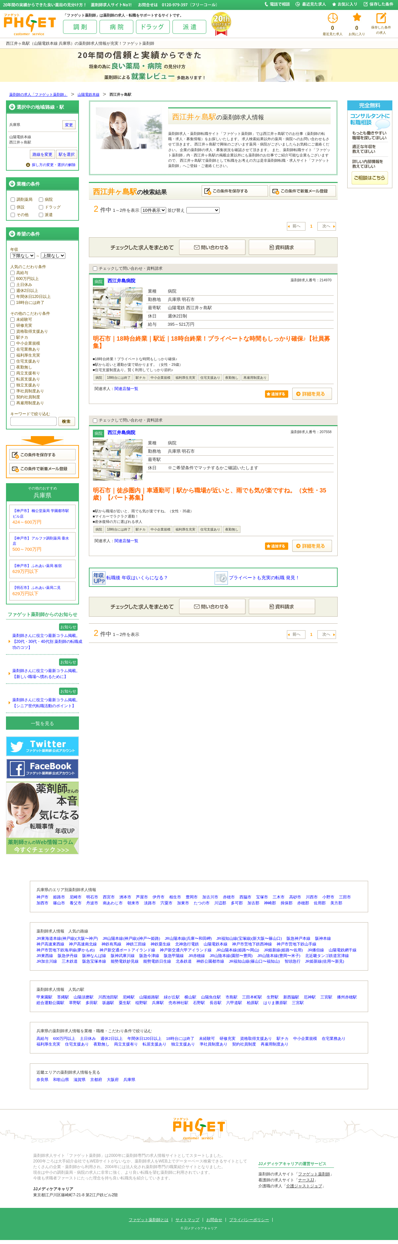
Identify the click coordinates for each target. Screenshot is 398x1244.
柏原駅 (253, 1003)
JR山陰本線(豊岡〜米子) (278, 956)
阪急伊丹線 (68, 956)
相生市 (175, 897)
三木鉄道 (70, 961)
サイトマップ (187, 1219)
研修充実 (21, 325)
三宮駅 (326, 997)
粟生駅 (125, 1003)
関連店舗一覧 (126, 388)
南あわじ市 (113, 903)
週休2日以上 (24, 290)
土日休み (21, 284)
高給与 (19, 272)
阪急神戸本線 (298, 938)
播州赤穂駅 (347, 997)
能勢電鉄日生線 (157, 961)
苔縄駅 (63, 997)
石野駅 (199, 1003)
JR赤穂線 (196, 956)
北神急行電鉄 (187, 944)
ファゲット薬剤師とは (148, 1219)
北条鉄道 (184, 961)
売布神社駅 (178, 1003)
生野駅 (273, 997)
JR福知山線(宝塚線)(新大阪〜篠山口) (249, 938)
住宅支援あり (25, 361)
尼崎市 (76, 897)
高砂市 (295, 897)
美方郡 (336, 903)
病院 (46, 199)
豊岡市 (192, 897)
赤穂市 (229, 897)
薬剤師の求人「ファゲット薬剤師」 (38, 94)
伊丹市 (159, 897)
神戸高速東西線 (50, 944)
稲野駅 (141, 1003)
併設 (18, 207)
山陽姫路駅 (149, 997)
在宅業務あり (25, 349)
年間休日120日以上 (30, 296)
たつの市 (202, 903)
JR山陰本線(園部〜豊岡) (231, 956)
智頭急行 (292, 961)
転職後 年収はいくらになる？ (130, 577)
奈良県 (42, 1080)
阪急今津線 (149, 956)
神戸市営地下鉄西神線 (252, 944)
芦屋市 (142, 897)
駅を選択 (67, 154)
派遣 (46, 214)
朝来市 (133, 903)
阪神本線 (323, 938)
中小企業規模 (25, 343)
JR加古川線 (46, 961)
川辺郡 (220, 903)
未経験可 (21, 319)
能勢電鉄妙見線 (125, 961)
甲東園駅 (44, 997)
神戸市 (42, 897)
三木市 (279, 897)
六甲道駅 (234, 1003)
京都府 (96, 1080)
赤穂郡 (303, 903)
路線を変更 (42, 154)
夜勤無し (21, 367)
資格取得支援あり (29, 331)
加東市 (183, 903)
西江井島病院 (121, 280)
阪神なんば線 (94, 956)
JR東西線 (44, 956)
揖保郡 (287, 903)
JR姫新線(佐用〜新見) (324, 961)
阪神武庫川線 (123, 956)
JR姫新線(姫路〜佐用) (283, 950)
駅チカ (19, 337)
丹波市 (92, 903)
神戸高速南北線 (83, 944)
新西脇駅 (291, 997)
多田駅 (92, 1003)
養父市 (76, 903)
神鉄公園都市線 (210, 961)
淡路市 (150, 903)
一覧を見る (42, 723)
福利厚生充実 (25, 355)
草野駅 (75, 1003)
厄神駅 (310, 997)
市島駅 (231, 997)
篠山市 (59, 903)
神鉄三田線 (136, 944)
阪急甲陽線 (174, 956)
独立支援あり (25, 385)
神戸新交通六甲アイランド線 (186, 950)
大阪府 (113, 1080)
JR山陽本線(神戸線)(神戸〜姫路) (131, 938)
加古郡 (253, 903)
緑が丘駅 (172, 997)
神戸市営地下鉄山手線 (296, 944)
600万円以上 (24, 278)
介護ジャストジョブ (304, 1186)
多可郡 (237, 903)
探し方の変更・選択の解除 (54, 165)
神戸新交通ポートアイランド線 (127, 950)
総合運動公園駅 (50, 1003)
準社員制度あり (27, 391)
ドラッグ (50, 207)
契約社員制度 (25, 397)
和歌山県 (61, 1080)
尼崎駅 (129, 997)
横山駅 (190, 997)
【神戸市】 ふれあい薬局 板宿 (37, 566)
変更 (69, 125)
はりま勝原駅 (275, 1003)
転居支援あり (25, 379)
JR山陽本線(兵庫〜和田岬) (188, 938)
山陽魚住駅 (211, 997)
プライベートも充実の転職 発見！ (257, 577)
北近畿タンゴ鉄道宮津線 (327, 956)
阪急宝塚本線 (94, 961)
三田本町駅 (252, 997)
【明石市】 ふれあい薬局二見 (37, 588)
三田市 (345, 897)
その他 (20, 214)
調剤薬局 (22, 199)
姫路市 (59, 897)
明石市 (92, 897)
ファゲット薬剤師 (314, 1174)
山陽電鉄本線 (89, 94)
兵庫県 (129, 1080)
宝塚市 (262, 897)
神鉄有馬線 (111, 944)
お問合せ (214, 1219)
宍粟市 (166, 903)
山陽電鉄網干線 (343, 950)
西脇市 (245, 897)
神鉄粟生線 (160, 944)
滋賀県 (80, 1080)
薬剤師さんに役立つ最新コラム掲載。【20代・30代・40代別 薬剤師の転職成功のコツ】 (47, 641)
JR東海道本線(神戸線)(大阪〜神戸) (67, 938)
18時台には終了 (27, 302)
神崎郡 (270, 903)
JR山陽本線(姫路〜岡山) (237, 950)
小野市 (328, 897)
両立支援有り (25, 373)
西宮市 (109, 897)
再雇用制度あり (27, 403)
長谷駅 (216, 1003)
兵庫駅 (158, 1003)
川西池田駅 (108, 997)
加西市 (42, 903)
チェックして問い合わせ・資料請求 (128, 268)
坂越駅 (108, 1003)
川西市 (312, 897)
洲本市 (125, 897)
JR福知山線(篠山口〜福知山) (254, 961)
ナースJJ (306, 1180)
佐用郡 (320, 903)
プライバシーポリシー (249, 1219)
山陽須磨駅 (84, 997)
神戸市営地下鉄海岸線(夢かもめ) (65, 950)
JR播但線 (315, 950)
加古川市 (210, 897)
